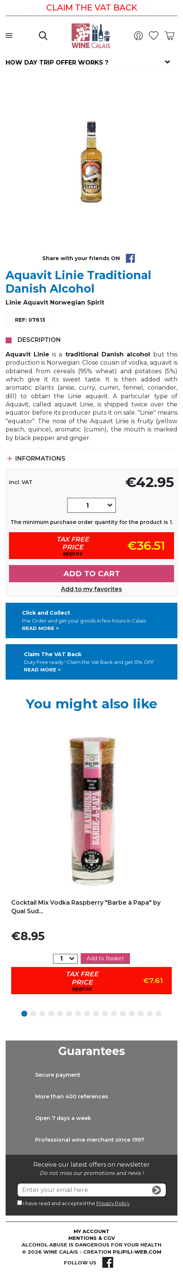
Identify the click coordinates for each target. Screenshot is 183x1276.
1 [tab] (24, 1014)
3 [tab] (42, 1014)
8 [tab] (87, 1014)
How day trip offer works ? (57, 62)
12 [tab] (123, 1014)
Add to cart (91, 573)
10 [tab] (105, 1014)
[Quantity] (87, 505)
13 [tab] (132, 1014)
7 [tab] (78, 1014)
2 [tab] (33, 1014)
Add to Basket (105, 958)
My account (91, 1231)
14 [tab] (141, 1014)
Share (130, 258)
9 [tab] (96, 1014)
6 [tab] (69, 1014)
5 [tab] (60, 1014)
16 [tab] (159, 1014)
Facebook (107, 1262)
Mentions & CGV (91, 1238)
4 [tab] (51, 1014)
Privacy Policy (113, 1203)
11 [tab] (114, 1014)
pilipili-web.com (137, 1252)
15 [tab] (150, 1014)
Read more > (40, 628)
